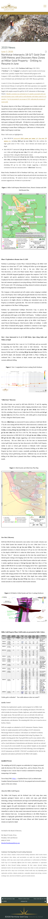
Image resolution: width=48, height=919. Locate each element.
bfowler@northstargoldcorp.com (10, 843)
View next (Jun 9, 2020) (40, 900)
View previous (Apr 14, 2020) (8, 899)
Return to (24, 900)
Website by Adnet (35, 917)
